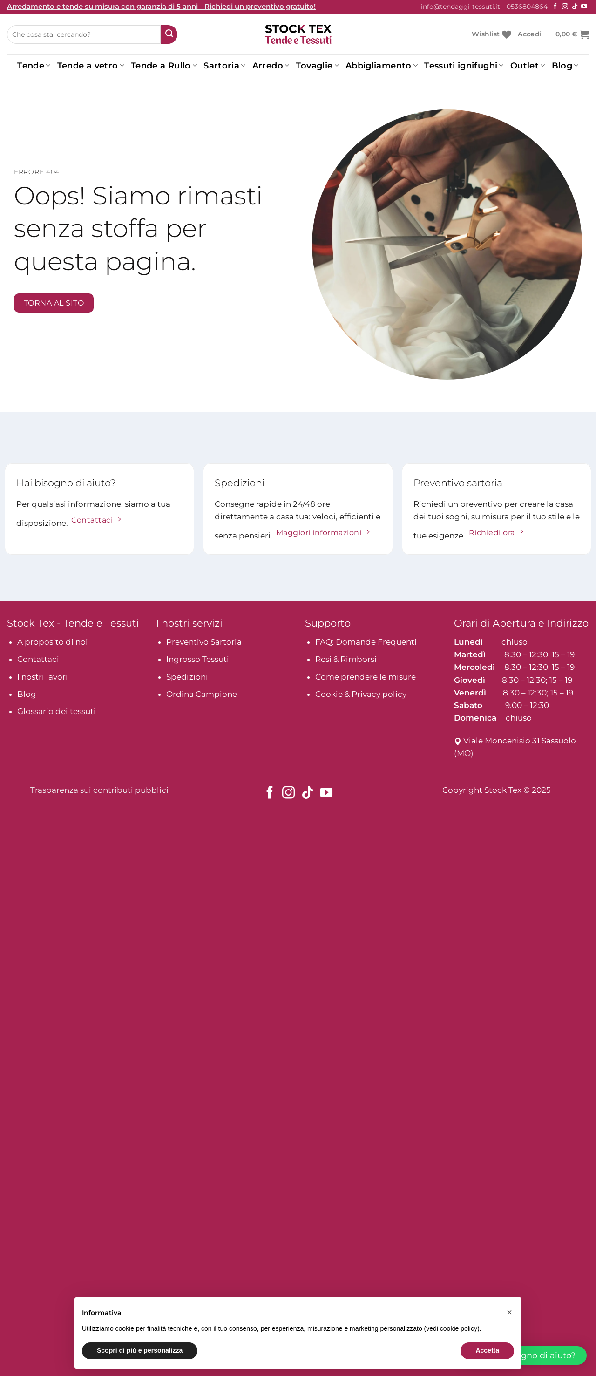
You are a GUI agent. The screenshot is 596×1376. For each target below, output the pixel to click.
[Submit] (169, 34)
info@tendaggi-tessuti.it (460, 6)
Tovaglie (317, 66)
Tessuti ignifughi (464, 66)
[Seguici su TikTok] (575, 6)
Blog (565, 66)
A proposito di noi (52, 642)
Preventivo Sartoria (204, 642)
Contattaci (38, 659)
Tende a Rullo (164, 66)
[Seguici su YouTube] (584, 6)
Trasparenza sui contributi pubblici (99, 790)
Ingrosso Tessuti (197, 659)
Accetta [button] (487, 1350)
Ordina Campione (201, 694)
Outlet (527, 66)
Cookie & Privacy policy (360, 694)
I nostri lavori (42, 676)
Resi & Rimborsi (346, 659)
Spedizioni (187, 676)
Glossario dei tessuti (56, 711)
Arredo (271, 66)
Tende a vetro (90, 66)
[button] (509, 1312)
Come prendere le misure (365, 676)
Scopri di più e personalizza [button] (140, 1350)
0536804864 (527, 6)
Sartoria (224, 66)
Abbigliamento (381, 66)
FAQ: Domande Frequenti (366, 642)
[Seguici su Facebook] (555, 6)
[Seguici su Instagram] (565, 6)
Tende (33, 66)
